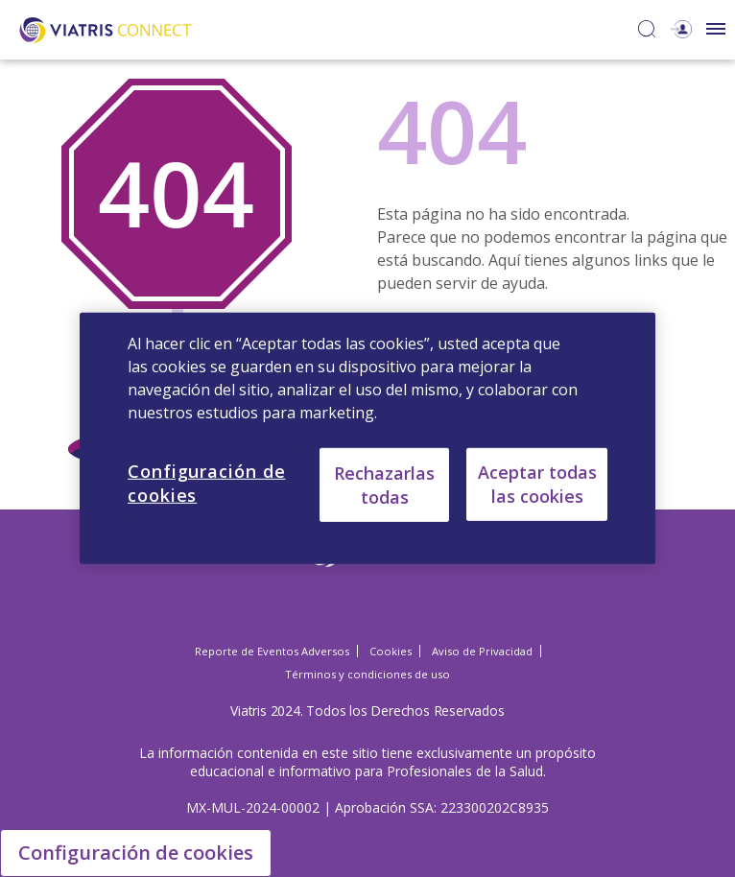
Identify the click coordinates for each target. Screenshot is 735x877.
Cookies (390, 651)
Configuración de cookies (135, 852)
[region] (367, 438)
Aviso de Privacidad (482, 651)
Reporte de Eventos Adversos (272, 651)
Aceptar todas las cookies (537, 484)
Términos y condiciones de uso (367, 674)
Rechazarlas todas (384, 484)
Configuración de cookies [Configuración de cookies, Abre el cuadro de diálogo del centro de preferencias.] (206, 483)
